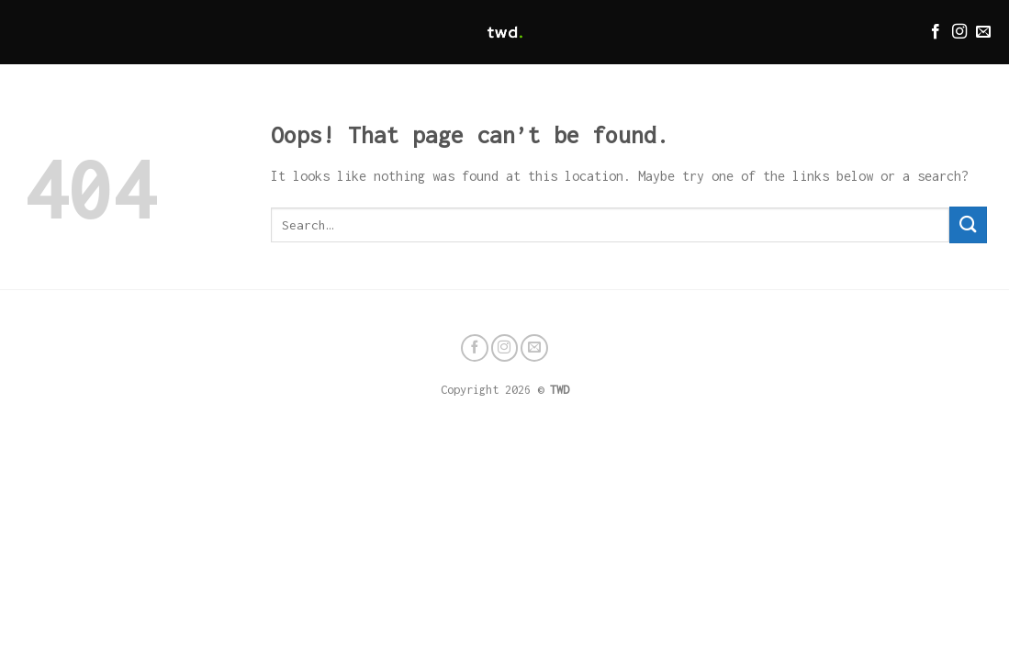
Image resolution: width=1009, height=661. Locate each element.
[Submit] (967, 224)
